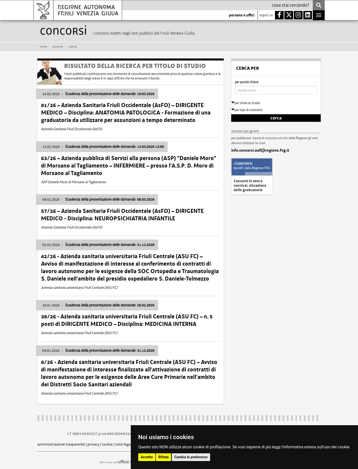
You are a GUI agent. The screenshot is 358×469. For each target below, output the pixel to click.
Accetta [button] (147, 457)
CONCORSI (57, 47)
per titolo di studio (245, 103)
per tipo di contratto (247, 110)
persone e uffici (241, 15)
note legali (124, 444)
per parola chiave (247, 82)
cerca (276, 118)
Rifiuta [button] (163, 457)
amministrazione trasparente (61, 444)
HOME (43, 47)
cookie (107, 444)
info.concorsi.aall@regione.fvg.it (260, 150)
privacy (93, 444)
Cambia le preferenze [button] (191, 457)
